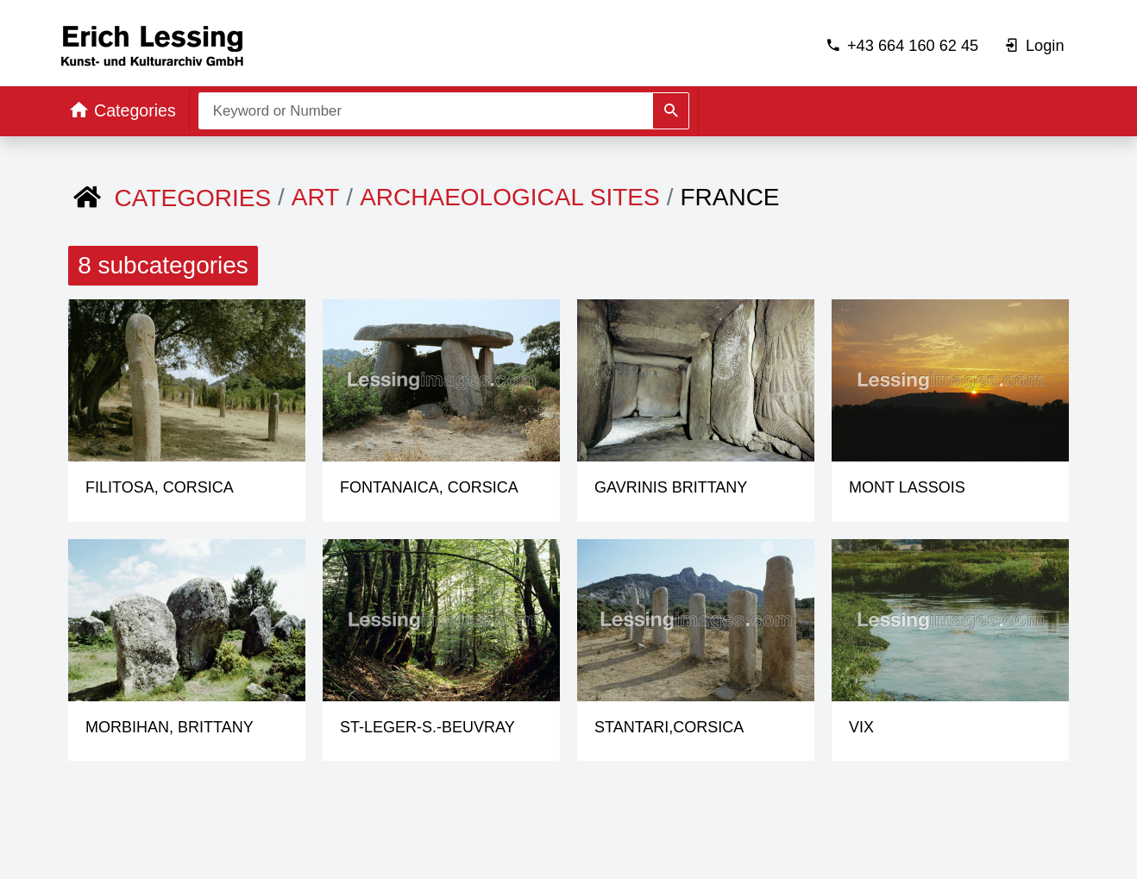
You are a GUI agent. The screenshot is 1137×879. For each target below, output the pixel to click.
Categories (193, 198)
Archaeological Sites (510, 197)
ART (316, 197)
